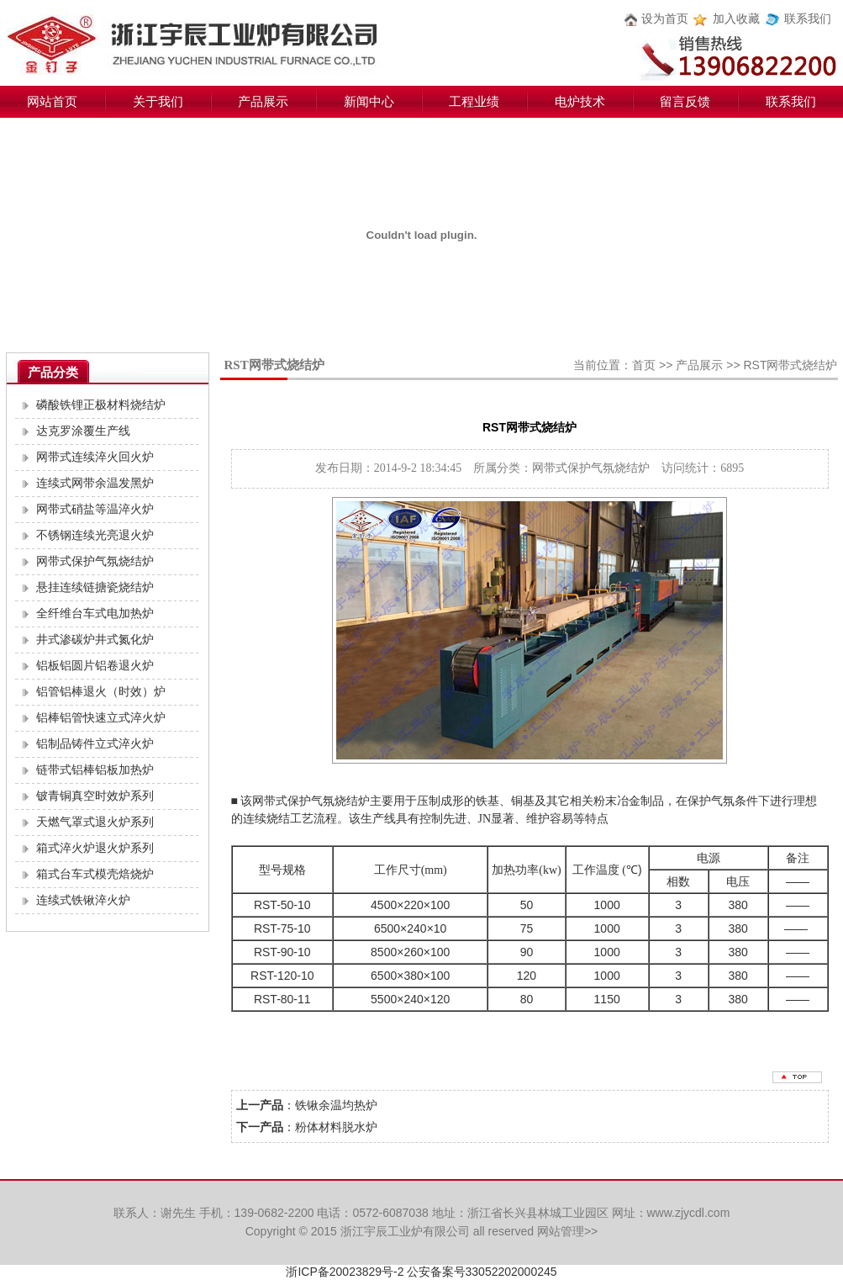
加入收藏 (736, 19)
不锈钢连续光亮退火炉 (95, 535)
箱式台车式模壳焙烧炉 (95, 874)
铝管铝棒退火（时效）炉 (101, 691)
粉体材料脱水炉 (336, 1127)
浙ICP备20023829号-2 (344, 1271)
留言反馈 (685, 101)
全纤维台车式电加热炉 (95, 613)
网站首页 (52, 101)
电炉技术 (580, 101)
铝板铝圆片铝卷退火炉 (95, 665)
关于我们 (158, 101)
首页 (644, 365)
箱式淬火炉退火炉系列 (95, 848)
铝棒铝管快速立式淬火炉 (101, 717)
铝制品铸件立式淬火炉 (95, 744)
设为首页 (664, 19)
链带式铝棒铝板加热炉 (95, 770)
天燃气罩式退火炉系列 (95, 822)
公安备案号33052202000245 (482, 1271)
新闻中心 (369, 101)
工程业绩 (474, 101)
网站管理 (560, 1231)
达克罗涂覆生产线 (83, 431)
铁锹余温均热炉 (336, 1105)
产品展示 (263, 101)
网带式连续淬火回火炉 (95, 457)
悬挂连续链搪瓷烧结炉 (95, 587)
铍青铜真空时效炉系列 (95, 796)
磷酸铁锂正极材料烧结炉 (101, 405)
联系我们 (807, 19)
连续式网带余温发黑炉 (95, 483)
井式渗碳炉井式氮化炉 (95, 639)
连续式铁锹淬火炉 (83, 900)
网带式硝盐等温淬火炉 (95, 509)
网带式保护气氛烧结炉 (95, 561)
